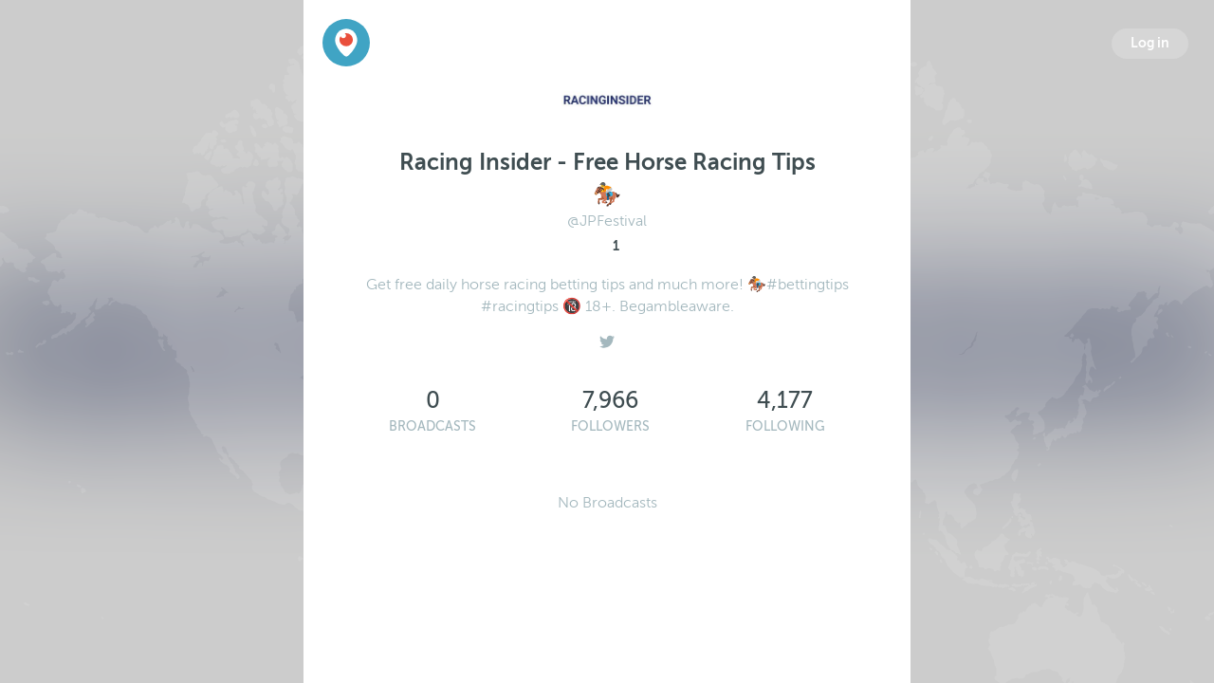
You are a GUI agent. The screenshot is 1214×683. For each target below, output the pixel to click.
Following (785, 426)
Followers (610, 426)
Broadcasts (432, 426)
